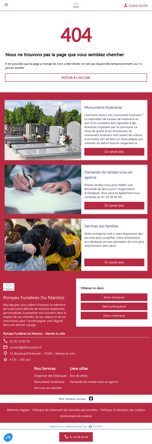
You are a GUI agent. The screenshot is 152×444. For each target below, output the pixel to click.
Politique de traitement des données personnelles (65, 410)
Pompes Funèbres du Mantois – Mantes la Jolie (34, 333)
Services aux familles (48, 388)
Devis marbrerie (114, 315)
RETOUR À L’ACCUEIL (76, 77)
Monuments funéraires (49, 382)
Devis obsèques (114, 297)
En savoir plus (114, 151)
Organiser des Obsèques (50, 375)
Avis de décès (79, 375)
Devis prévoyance (114, 306)
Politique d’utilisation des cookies (123, 410)
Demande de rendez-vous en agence (94, 382)
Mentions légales (18, 410)
